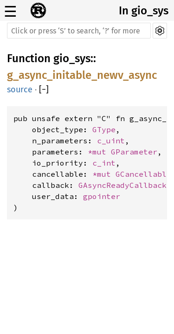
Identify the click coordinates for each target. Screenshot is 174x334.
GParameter (134, 151)
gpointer (101, 196)
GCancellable (143, 174)
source (19, 89)
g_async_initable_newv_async (82, 75)
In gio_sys (143, 10)
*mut (99, 151)
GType (104, 129)
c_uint (111, 140)
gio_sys (71, 58)
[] (44, 89)
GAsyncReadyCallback (122, 185)
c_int (104, 162)
